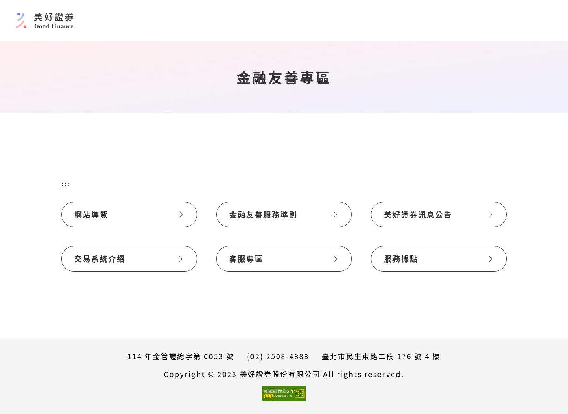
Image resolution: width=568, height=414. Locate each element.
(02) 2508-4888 (278, 356)
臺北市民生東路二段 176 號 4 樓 (381, 356)
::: (66, 183)
